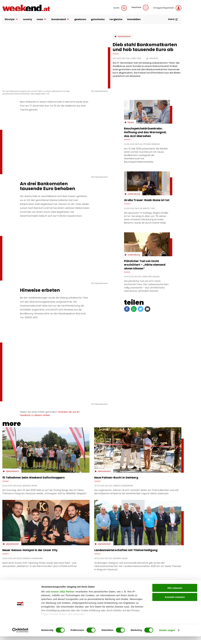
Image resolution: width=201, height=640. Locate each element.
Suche (120, 8)
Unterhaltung (134, 194)
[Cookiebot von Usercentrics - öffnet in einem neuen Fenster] (20, 634)
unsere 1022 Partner (63, 595)
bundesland (60, 19)
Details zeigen (167, 633)
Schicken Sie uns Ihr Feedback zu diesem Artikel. (50, 413)
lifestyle (11, 19)
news (42, 19)
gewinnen (80, 19)
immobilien (134, 19)
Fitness (131, 122)
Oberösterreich (124, 36)
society (27, 19)
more (173, 19)
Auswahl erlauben (175, 600)
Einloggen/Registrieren (167, 8)
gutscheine (98, 19)
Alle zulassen (174, 591)
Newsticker (140, 7)
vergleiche (115, 19)
